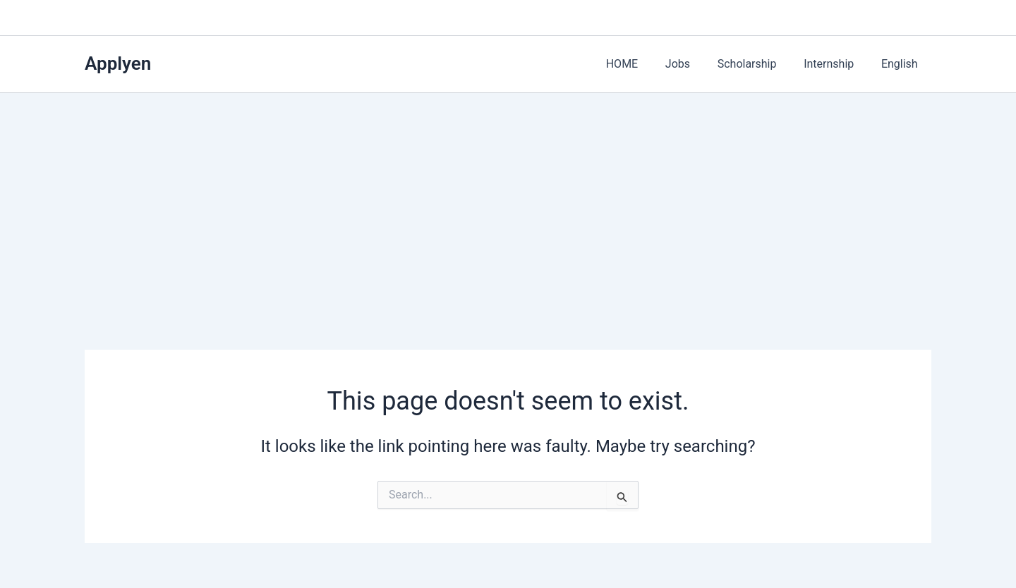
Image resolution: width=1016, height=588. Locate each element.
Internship (836, 64)
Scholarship (758, 64)
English (901, 64)
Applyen (118, 63)
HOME (643, 64)
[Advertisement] (508, 199)
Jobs (694, 64)
